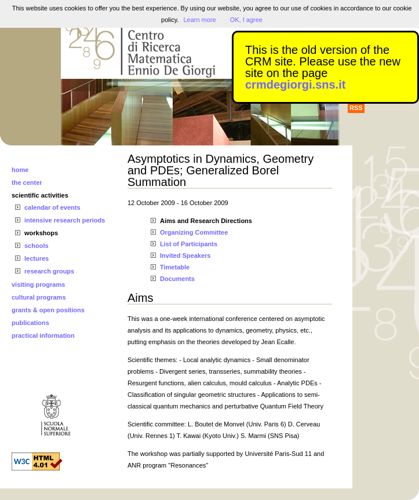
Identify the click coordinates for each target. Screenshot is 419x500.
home (20, 169)
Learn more (199, 19)
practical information (43, 335)
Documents (177, 278)
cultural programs (39, 297)
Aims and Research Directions (206, 220)
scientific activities (40, 195)
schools (36, 245)
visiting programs (38, 284)
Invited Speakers (185, 255)
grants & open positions (48, 309)
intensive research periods (64, 220)
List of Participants (188, 243)
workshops (41, 232)
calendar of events (52, 207)
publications (30, 322)
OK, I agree (246, 19)
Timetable (175, 267)
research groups (49, 271)
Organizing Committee (194, 232)
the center (27, 182)
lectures (36, 258)
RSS (356, 107)
